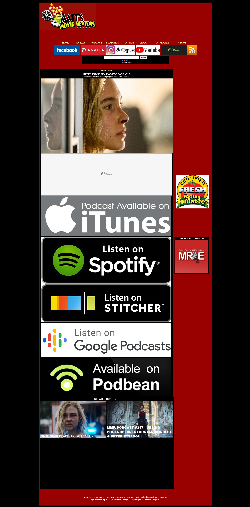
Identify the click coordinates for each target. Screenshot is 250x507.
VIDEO (143, 42)
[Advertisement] (153, 21)
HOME (65, 42)
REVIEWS (80, 42)
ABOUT (182, 42)
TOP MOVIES (161, 42)
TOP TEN (128, 42)
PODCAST (96, 42)
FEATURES (112, 42)
